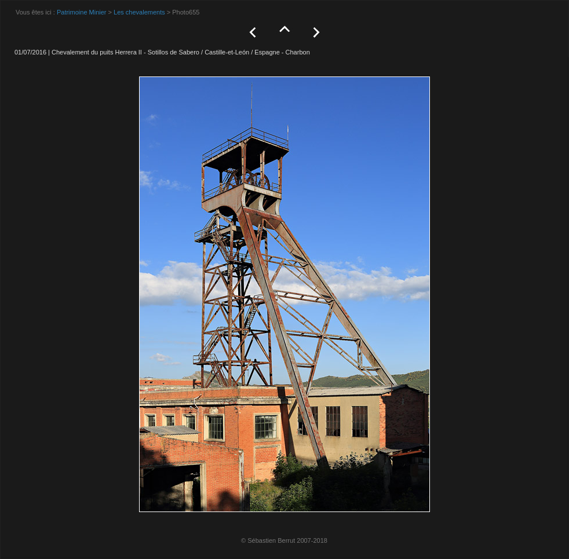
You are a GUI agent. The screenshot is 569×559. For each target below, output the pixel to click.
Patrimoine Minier (82, 12)
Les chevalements (139, 12)
